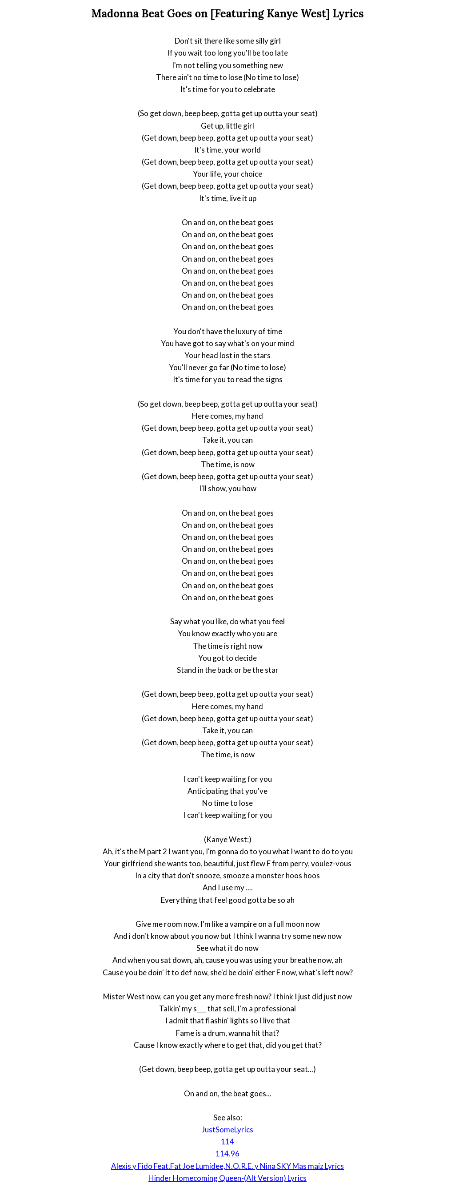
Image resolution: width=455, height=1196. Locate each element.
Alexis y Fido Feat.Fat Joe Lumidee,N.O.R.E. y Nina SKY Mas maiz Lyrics (227, 1166)
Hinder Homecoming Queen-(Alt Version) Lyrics (227, 1178)
